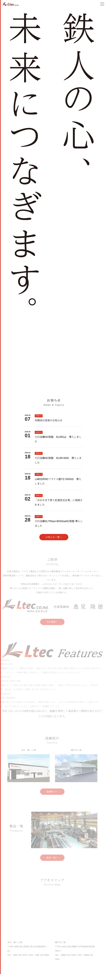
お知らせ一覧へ (54, 537)
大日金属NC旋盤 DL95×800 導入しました (58, 460)
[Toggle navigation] (102, 4)
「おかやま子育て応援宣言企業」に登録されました (59, 502)
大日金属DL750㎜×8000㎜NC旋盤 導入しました (59, 523)
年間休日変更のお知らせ (48, 420)
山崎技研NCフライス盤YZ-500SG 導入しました (58, 481)
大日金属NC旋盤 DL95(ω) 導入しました (58, 439)
